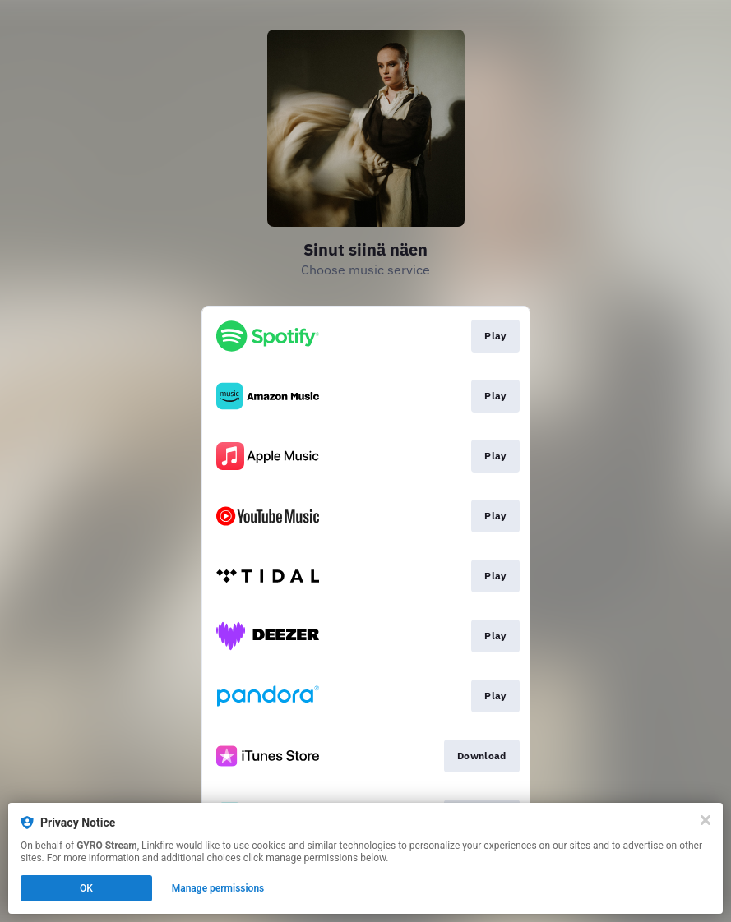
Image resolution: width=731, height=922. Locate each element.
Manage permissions (218, 888)
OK (86, 888)
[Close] (705, 820)
